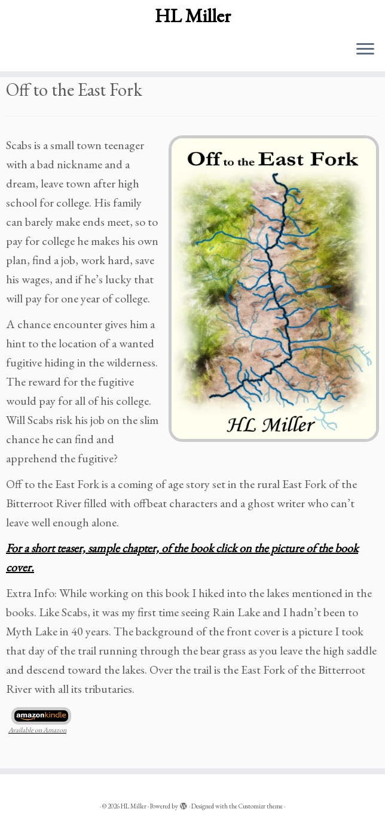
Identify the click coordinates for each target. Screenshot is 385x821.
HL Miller (193, 16)
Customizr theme (261, 806)
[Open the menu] (365, 50)
